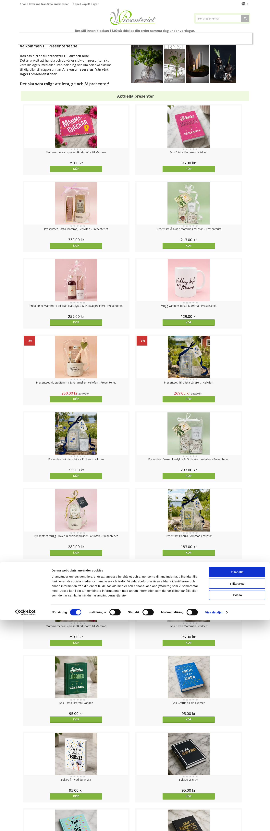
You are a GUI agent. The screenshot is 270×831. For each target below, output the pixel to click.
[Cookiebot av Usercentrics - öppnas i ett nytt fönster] (25, 823)
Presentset (133, 37)
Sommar (112, 37)
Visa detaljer (214, 823)
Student (96, 37)
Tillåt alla (237, 783)
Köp (49, 169)
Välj (48, 579)
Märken (240, 37)
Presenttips (157, 37)
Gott (223, 37)
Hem (177, 37)
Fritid (207, 37)
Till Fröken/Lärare (73, 37)
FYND (135, 46)
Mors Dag (46, 37)
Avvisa (237, 806)
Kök (192, 37)
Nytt (28, 37)
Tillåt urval (237, 794)
